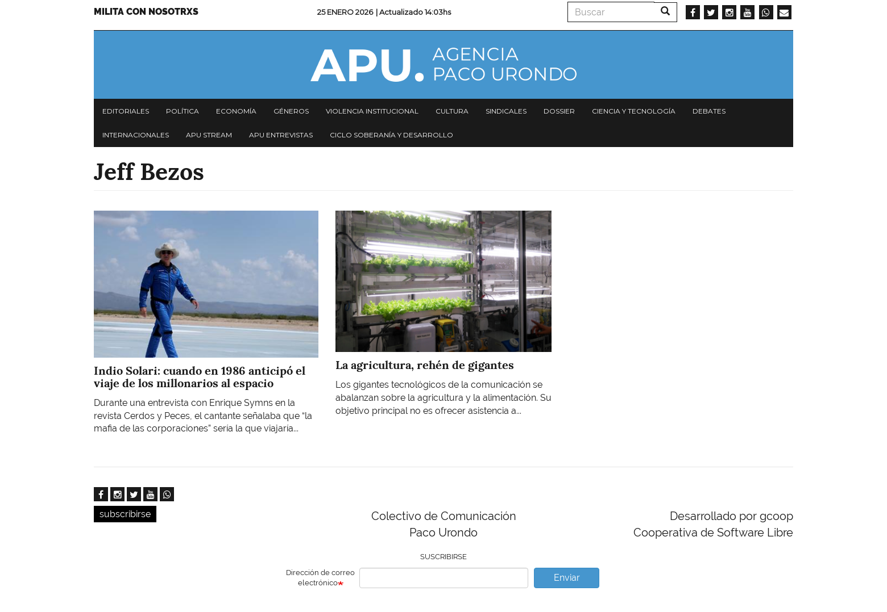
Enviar (567, 577)
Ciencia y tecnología (633, 111)
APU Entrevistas (281, 135)
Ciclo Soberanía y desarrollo (391, 135)
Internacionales (135, 135)
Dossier (559, 111)
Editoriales (125, 111)
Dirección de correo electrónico (320, 578)
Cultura (452, 111)
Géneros (291, 111)
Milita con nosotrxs (146, 11)
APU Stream (209, 135)
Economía (236, 111)
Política (182, 111)
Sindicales (506, 111)
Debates (709, 111)
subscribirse (125, 514)
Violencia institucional (372, 111)
